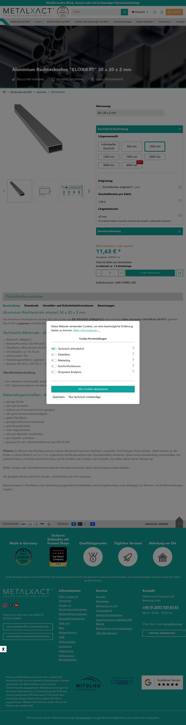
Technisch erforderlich (71, 349)
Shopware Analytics (69, 372)
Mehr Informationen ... (86, 330)
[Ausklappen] (133, 347)
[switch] (3, 649)
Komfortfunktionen (69, 366)
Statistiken (64, 354)
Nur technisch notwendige (84, 397)
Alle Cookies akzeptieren (93, 389)
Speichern (59, 397)
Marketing (64, 360)
